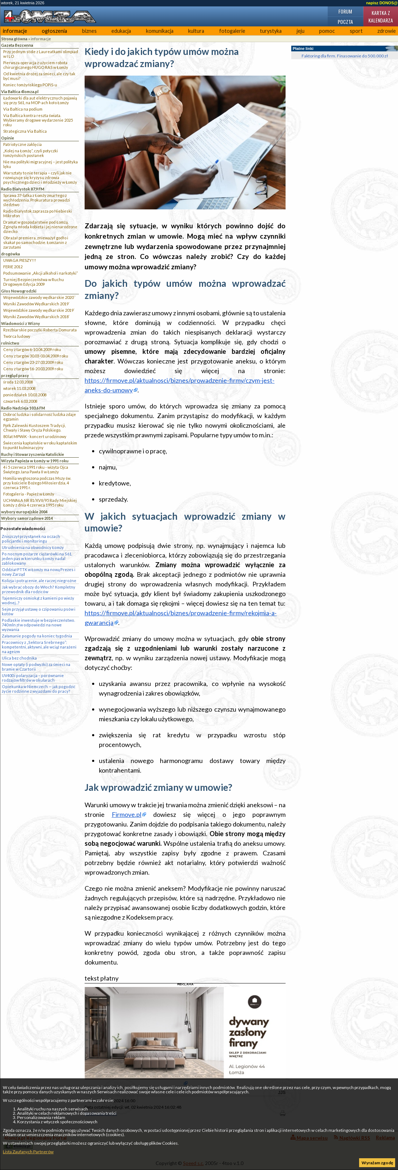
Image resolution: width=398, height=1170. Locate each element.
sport (356, 31)
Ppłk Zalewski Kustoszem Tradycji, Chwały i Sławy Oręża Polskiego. (34, 427)
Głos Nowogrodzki (18, 291)
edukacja (121, 31)
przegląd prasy (15, 375)
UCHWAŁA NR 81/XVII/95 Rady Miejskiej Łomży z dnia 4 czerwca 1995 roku (40, 502)
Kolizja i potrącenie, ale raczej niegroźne (39, 580)
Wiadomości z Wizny (20, 323)
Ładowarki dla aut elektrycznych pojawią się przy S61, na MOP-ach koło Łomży (40, 100)
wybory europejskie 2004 (24, 511)
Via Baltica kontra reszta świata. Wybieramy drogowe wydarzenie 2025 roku (38, 120)
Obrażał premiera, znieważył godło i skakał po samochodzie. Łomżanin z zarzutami (35, 242)
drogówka (10, 253)
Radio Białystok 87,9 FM (22, 189)
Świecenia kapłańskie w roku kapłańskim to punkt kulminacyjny (40, 445)
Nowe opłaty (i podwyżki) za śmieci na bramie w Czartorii (36, 666)
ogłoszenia (54, 31)
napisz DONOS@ (382, 3)
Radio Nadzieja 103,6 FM (23, 408)
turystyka (271, 31)
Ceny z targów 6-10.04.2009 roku (32, 349)
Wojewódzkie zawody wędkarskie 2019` (39, 310)
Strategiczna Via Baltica (25, 131)
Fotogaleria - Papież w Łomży (28, 494)
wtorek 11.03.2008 (19, 388)
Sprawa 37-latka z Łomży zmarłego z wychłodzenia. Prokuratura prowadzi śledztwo (36, 200)
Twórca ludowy (16, 336)
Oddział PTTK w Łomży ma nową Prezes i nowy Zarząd (38, 571)
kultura (196, 31)
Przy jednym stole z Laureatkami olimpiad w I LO (40, 53)
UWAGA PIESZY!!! (19, 260)
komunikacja (159, 31)
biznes (89, 31)
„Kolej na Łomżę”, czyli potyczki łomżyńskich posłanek (30, 153)
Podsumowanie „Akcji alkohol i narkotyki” (40, 273)
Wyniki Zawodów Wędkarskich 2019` (36, 303)
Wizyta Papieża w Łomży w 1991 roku (35, 460)
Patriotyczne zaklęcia (22, 144)
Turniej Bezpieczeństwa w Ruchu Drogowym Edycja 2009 (33, 281)
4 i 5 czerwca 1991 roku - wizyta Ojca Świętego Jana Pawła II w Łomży (35, 469)
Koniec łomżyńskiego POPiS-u (30, 84)
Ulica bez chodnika (19, 658)
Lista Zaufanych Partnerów (28, 1151)
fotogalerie (232, 31)
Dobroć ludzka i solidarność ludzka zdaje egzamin (39, 416)
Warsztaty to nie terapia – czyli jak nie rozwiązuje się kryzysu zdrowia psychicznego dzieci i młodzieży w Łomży (40, 177)
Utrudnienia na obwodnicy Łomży (33, 547)
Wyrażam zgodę (377, 1162)
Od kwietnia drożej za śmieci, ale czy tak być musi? (39, 76)
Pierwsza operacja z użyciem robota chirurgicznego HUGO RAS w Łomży (35, 65)
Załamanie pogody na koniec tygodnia (37, 636)
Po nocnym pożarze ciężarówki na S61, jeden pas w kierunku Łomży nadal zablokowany (37, 558)
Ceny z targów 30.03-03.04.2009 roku (35, 355)
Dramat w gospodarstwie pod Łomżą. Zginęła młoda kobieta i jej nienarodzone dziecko (40, 227)
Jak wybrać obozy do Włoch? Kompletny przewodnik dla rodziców (38, 589)
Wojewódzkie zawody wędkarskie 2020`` (39, 297)
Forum (345, 11)
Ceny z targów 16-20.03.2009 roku (33, 368)
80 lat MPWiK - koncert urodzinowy (34, 436)
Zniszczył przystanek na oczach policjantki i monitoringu (31, 538)
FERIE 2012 (12, 266)
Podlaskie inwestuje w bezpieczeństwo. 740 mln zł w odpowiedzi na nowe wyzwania (38, 625)
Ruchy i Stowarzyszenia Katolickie (32, 454)
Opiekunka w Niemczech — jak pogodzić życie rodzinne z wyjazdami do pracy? (38, 688)
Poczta (345, 21)
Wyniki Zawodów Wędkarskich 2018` (36, 316)
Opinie (7, 138)
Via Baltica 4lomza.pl (20, 91)
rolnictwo (10, 343)
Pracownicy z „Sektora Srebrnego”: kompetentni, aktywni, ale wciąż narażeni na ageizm (39, 647)
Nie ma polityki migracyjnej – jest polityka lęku (40, 164)
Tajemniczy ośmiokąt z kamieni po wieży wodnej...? (38, 600)
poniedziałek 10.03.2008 (24, 394)
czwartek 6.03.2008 (20, 401)
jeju (300, 31)
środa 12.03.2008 (18, 382)
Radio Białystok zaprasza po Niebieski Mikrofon (37, 213)
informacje (15, 31)
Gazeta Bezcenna (17, 45)
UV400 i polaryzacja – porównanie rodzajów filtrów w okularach (33, 677)
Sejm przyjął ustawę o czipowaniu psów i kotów (38, 611)
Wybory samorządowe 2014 (27, 518)
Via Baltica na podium (22, 109)
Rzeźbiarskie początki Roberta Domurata (40, 329)
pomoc (327, 31)
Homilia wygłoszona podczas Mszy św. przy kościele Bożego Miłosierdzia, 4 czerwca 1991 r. (37, 483)
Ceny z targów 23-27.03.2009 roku (33, 362)
